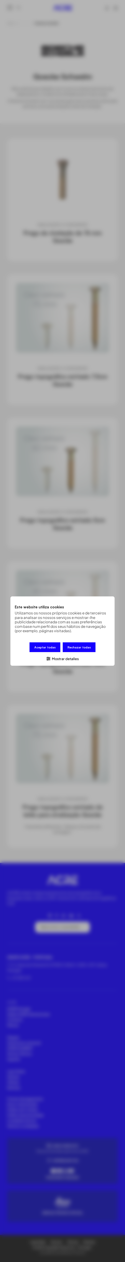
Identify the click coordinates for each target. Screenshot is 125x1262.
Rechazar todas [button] (79, 647)
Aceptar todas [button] (45, 647)
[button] (62, 658)
